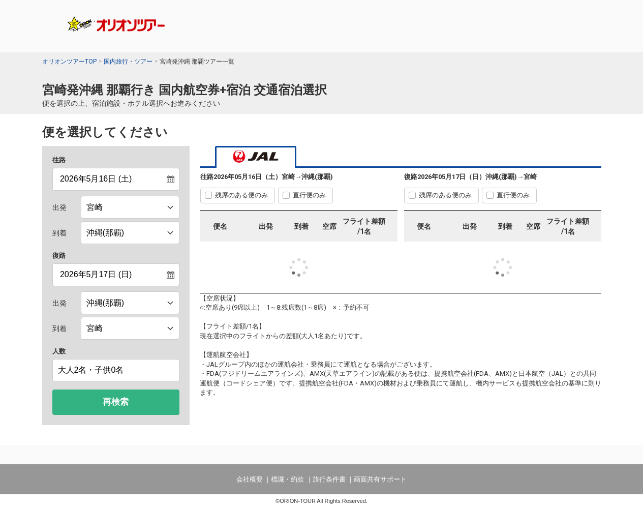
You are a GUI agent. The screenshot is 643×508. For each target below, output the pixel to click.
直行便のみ (309, 195)
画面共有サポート (380, 479)
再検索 (116, 402)
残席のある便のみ (241, 195)
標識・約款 (287, 479)
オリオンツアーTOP (69, 61)
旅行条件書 (329, 479)
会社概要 (249, 479)
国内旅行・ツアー (128, 61)
